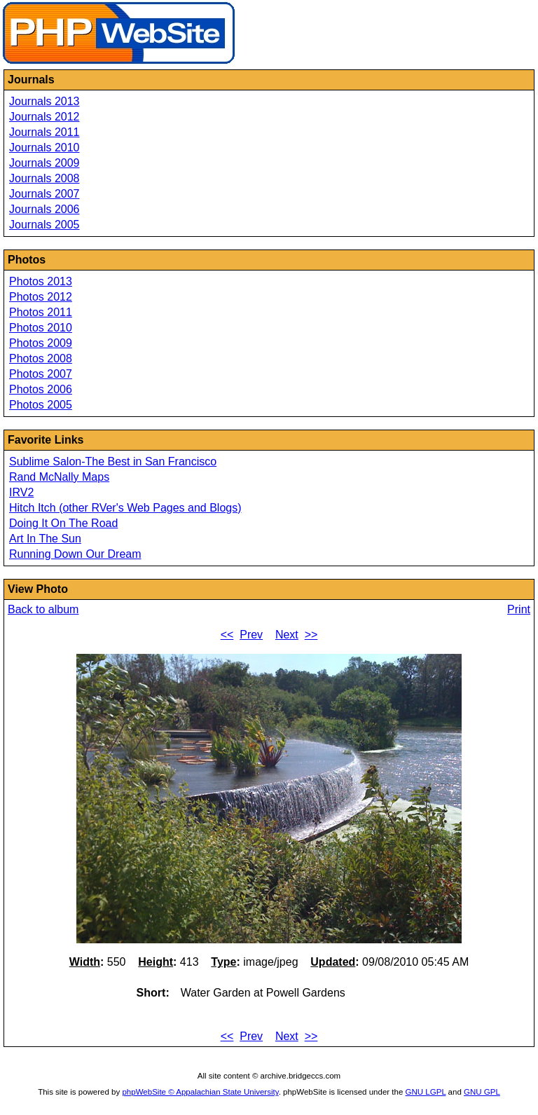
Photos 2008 (40, 358)
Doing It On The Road (63, 523)
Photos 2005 (40, 405)
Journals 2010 (44, 147)
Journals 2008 (44, 178)
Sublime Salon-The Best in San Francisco (112, 461)
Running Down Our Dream (75, 554)
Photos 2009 (40, 343)
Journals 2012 (44, 117)
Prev (251, 635)
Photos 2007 (40, 374)
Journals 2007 (44, 194)
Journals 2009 (44, 163)
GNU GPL (482, 1092)
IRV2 (21, 492)
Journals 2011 (44, 132)
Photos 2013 (40, 281)
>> (311, 635)
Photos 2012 (40, 297)
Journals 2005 (44, 225)
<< (227, 635)
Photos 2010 (40, 328)
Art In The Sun (45, 539)
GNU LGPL (426, 1092)
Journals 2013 (44, 101)
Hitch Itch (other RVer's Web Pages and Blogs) (125, 508)
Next (286, 635)
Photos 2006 (40, 389)
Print (518, 609)
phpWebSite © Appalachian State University (200, 1092)
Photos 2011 (40, 312)
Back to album (43, 609)
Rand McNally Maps (59, 477)
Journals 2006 (44, 209)
